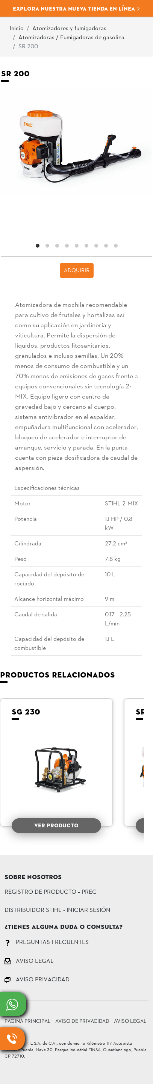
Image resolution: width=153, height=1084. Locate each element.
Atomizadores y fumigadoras (69, 27)
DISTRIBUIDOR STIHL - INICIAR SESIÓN (58, 909)
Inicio (17, 27)
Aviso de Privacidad (82, 1020)
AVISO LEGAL (29, 960)
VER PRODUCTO (56, 825)
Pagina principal (28, 1020)
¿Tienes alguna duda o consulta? (64, 927)
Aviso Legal (130, 1020)
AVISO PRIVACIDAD (37, 979)
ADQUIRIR (76, 270)
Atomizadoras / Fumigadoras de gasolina (71, 36)
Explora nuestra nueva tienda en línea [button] (76, 9)
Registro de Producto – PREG (51, 891)
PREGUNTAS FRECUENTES (47, 941)
